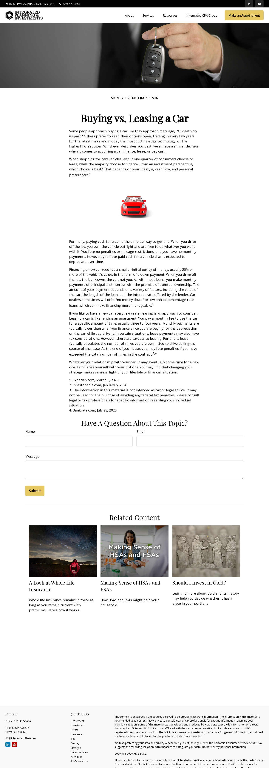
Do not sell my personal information (224, 747)
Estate (74, 730)
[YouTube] (259, 3)
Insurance (77, 734)
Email (140, 431)
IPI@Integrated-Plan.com (20, 738)
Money (75, 743)
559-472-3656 (69, 4)
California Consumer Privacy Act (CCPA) (238, 743)
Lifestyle (76, 748)
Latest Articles (79, 752)
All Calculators (79, 761)
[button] (129, 15)
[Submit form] (34, 491)
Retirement (77, 721)
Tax (73, 739)
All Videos (76, 756)
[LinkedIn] (249, 3)
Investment (77, 725)
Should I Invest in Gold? (199, 582)
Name (30, 431)
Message (32, 456)
